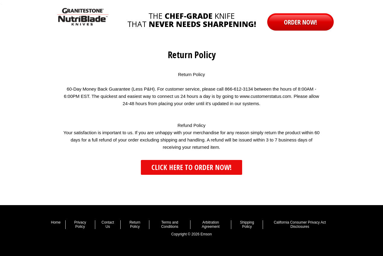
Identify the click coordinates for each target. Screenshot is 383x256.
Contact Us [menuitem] (108, 224)
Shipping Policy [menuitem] (247, 224)
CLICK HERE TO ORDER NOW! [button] (191, 167)
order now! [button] (300, 21)
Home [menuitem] (56, 222)
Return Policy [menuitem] (134, 224)
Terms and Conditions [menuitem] (169, 224)
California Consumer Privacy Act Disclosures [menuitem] (300, 224)
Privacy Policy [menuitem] (80, 224)
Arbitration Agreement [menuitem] (211, 224)
